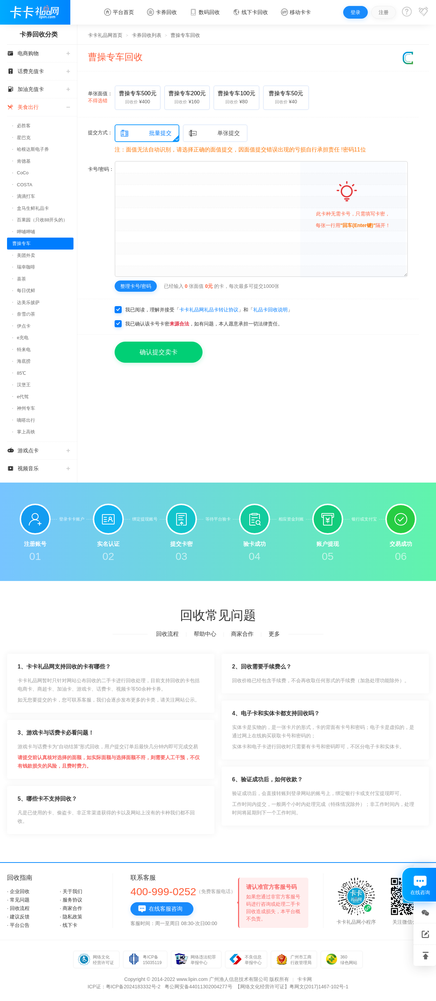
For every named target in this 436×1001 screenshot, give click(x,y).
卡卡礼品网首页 (105, 35)
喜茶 (21, 279)
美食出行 (38, 107)
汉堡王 (24, 384)
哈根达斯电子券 (33, 149)
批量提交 (146, 133)
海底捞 (24, 361)
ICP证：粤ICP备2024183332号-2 (124, 986)
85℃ (21, 373)
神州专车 (26, 408)
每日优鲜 (26, 290)
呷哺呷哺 (26, 231)
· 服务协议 (71, 900)
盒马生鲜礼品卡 (33, 208)
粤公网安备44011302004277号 (198, 986)
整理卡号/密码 (135, 286)
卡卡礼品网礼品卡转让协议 (208, 309)
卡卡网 (304, 979)
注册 (384, 12)
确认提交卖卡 (159, 352)
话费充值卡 (38, 71)
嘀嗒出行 (26, 420)
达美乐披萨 (28, 302)
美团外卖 (26, 255)
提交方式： (100, 132)
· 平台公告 (18, 925)
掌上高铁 (26, 431)
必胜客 (24, 125)
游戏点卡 (38, 450)
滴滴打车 (26, 196)
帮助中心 (205, 634)
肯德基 (24, 161)
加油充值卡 (38, 89)
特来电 (24, 349)
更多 (274, 634)
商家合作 (242, 634)
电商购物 (38, 53)
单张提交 (214, 133)
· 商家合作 (71, 908)
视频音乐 (38, 468)
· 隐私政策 (71, 916)
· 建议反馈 (18, 916)
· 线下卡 (68, 925)
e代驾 (22, 396)
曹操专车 (21, 243)
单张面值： (100, 97)
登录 (355, 12)
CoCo (22, 172)
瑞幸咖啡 (26, 267)
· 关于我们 (71, 891)
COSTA (24, 184)
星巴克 (24, 137)
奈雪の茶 (26, 314)
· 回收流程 (18, 908)
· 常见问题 (18, 900)
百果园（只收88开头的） (42, 219)
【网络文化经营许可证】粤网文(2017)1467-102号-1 (291, 986)
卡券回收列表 (146, 35)
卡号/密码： (101, 169)
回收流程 (167, 634)
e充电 (22, 337)
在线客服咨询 (160, 909)
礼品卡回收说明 (270, 309)
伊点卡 (24, 326)
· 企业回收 (18, 891)
